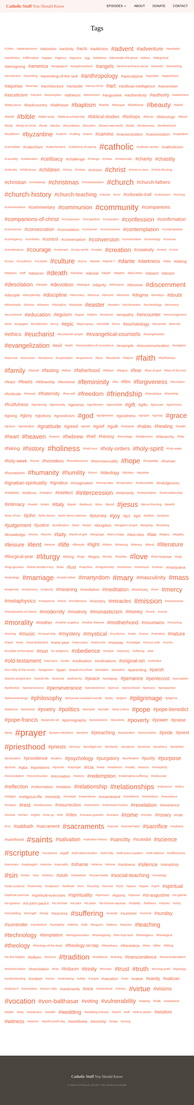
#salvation (68, 839)
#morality (19, 622)
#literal (149, 544)
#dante (126, 261)
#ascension (168, 86)
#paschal (58, 678)
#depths (119, 273)
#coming (179, 194)
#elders (92, 314)
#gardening (39, 404)
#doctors (107, 295)
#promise (144, 746)
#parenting (137, 670)
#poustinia (117, 720)
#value (137, 978)
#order (65, 660)
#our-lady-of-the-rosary (20, 669)
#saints (40, 839)
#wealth (50, 1012)
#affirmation (31, 57)
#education (38, 315)
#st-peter (90, 903)
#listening (121, 544)
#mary (123, 577)
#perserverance (33, 687)
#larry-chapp (115, 534)
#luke (60, 567)
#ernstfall (103, 324)
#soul (119, 886)
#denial (92, 273)
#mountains (153, 622)
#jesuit (109, 504)
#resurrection (68, 804)
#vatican (171, 978)
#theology (17, 945)
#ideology (109, 472)
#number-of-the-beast (19, 651)
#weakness (34, 1012)
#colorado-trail (138, 194)
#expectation (64, 358)
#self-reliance (155, 853)
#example (125, 345)
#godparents (104, 415)
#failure (128, 358)
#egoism (63, 314)
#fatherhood (87, 370)
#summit (145, 913)
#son (80, 886)
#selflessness (176, 853)
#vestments (70, 989)
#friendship (124, 394)
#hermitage (125, 436)
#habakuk (127, 426)
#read (100, 767)
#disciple (12, 295)
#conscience (13, 229)
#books (55, 125)
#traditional (99, 957)
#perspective (166, 687)
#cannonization (130, 134)
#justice (41, 525)
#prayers (82, 732)
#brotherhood (167, 125)
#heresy (106, 436)
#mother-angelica (67, 622)
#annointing (174, 66)
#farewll (33, 370)
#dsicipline (59, 304)
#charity (143, 158)
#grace (176, 415)
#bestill (9, 116)
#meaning (66, 589)
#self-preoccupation (130, 853)
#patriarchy (74, 678)
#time (146, 945)
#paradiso (118, 669)
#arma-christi (94, 86)
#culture (62, 261)
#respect (10, 805)
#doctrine (123, 295)
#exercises (27, 358)
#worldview (78, 1021)
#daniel (95, 261)
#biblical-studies (103, 116)
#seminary (12, 864)
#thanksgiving (101, 935)
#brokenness (146, 125)
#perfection (12, 687)
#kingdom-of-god (125, 525)
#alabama (99, 57)
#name (143, 633)
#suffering (87, 913)
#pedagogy (110, 678)
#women (33, 1021)
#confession (138, 219)
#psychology (79, 758)
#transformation (15, 969)
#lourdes (121, 556)
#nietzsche (98, 642)
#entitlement (39, 324)
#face (99, 358)
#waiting (144, 1001)
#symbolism (39, 924)
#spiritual (172, 886)
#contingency (13, 239)
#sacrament (47, 826)
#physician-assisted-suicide (83, 698)
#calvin (87, 134)
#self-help (106, 853)
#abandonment (27, 48)
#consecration (39, 229)
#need (9, 642)
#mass (179, 577)
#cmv (116, 194)
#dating (180, 261)
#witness (14, 1021)
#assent (36, 94)
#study (43, 913)
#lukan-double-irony (40, 567)
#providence (36, 758)
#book (43, 125)
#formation (177, 381)
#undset (35, 978)
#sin (11, 875)
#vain (124, 978)
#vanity (153, 978)
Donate (159, 6)
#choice (80, 169)
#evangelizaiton (153, 334)
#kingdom (103, 525)
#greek (85, 426)
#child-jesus (28, 169)
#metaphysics (20, 601)
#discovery (77, 295)
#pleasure (11, 709)
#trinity (89, 969)
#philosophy (46, 698)
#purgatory (107, 758)
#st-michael (59, 903)
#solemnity (34, 886)
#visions (162, 989)
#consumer (89, 229)
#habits (144, 426)
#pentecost (158, 678)
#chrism (95, 170)
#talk (84, 924)
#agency (60, 57)
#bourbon (89, 125)
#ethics (13, 334)
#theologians (144, 935)
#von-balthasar (58, 1001)
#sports (118, 895)
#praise (178, 720)
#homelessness (77, 460)
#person (113, 687)
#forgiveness (150, 381)
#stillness (150, 903)
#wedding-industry (96, 1012)
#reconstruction (37, 776)
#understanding (15, 978)
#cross (9, 261)
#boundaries (71, 125)
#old (150, 651)
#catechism (33, 147)
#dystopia (75, 304)
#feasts (25, 381)
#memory (140, 589)
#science (165, 839)
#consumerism (110, 229)
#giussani (157, 404)
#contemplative (172, 229)
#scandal (142, 839)
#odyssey (123, 651)
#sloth (62, 875)
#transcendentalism (173, 957)
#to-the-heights (15, 957)
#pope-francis (21, 720)
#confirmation (171, 219)
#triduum (70, 968)
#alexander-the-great (123, 57)
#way (20, 1012)
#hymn (92, 472)
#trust (122, 969)
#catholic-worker (148, 147)
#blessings (166, 117)
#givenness (174, 404)
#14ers (9, 48)
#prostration (13, 758)
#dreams (43, 304)
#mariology (12, 577)
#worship (98, 1021)
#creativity (144, 249)
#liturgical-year (19, 556)
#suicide (111, 913)
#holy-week (16, 460)
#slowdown (78, 875)
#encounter (149, 314)
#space (131, 886)
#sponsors (102, 895)
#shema (96, 864)
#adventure (150, 49)
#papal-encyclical (80, 669)
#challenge (75, 159)
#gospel (143, 415)
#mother (44, 622)
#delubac (76, 273)
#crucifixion (24, 261)
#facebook (113, 358)
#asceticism (16, 94)
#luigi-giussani (14, 567)
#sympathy (57, 924)
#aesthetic (173, 48)
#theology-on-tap (82, 945)
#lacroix (46, 534)
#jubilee (148, 515)
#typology (179, 969)
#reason (143, 767)
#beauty (159, 105)
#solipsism (52, 886)
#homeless (53, 460)
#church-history (28, 194)
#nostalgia (133, 642)
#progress (128, 746)
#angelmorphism (81, 66)
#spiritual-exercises (48, 895)
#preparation (126, 732)
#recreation (60, 776)
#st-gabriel (179, 895)
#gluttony (43, 415)
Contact (180, 6)
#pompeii (89, 709)
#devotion (62, 285)
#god (85, 416)
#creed (161, 249)
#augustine (112, 95)
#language (97, 534)
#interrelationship (170, 492)
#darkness (149, 261)
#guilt (112, 426)
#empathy (125, 314)
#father (66, 370)
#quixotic (58, 767)
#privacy (74, 746)
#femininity (93, 382)
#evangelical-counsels (113, 334)
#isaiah (33, 504)
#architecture (52, 86)
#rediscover (159, 776)
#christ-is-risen (138, 169)
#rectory (78, 776)
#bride (130, 125)
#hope (130, 461)
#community (116, 207)
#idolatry (128, 472)
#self (64, 853)
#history (34, 448)
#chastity (165, 159)
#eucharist (39, 334)
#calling (75, 134)
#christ (115, 170)
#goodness (125, 415)
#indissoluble (144, 483)
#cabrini (61, 134)
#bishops (131, 116)
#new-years (80, 642)
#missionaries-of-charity (21, 611)
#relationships (132, 787)
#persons (149, 687)
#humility (73, 472)
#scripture (22, 852)
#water (9, 1012)
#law (151, 534)
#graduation (26, 426)
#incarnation (124, 483)
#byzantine (37, 134)
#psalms (56, 758)
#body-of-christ (26, 125)
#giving (11, 415)
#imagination (82, 483)
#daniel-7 (109, 261)
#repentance (87, 796)
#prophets (177, 746)
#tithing (169, 945)
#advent (122, 48)
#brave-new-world (111, 125)
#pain (61, 670)
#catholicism (172, 147)
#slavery (47, 875)
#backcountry (35, 105)
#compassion (71, 219)
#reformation (42, 787)
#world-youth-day (53, 1021)
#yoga (113, 1021)
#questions (40, 767)
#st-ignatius (12, 903)
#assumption (53, 94)
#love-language (161, 556)
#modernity (52, 612)
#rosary (163, 814)
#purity (148, 758)
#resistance (131, 796)
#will (127, 1012)
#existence (45, 358)
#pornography (74, 720)
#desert (152, 273)
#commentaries (15, 207)
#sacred (112, 826)
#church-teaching (75, 194)
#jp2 (127, 516)
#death (57, 273)
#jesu (98, 504)
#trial (55, 969)
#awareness (180, 94)
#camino (104, 134)
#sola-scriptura (14, 886)
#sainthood (14, 839)
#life (63, 544)
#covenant (61, 249)
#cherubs (11, 169)
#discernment (165, 284)
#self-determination (84, 853)
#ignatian (143, 472)
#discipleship (31, 295)
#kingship (146, 525)
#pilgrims (171, 698)
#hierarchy (165, 436)
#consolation (68, 229)
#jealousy (85, 504)
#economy (172, 304)
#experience (84, 358)
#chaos (107, 158)
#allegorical (160, 57)
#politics (69, 709)
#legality (178, 534)
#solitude (68, 886)
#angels (105, 66)
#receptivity (159, 767)
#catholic (116, 147)
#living (68, 556)
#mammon (124, 567)
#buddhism (12, 134)
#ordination (82, 661)
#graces (10, 426)
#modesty (77, 611)
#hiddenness (144, 436)
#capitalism (180, 134)
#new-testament (37, 642)
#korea (33, 534)
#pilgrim (121, 698)
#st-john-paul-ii (36, 903)
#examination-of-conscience (95, 345)
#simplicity (170, 864)
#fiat (115, 381)
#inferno (29, 493)
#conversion (104, 239)
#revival (10, 814)
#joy (115, 516)
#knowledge (15, 534)
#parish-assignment (18, 678)
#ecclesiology (153, 304)
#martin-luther (66, 577)
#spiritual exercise (17, 895)
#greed (71, 426)
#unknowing (66, 978)
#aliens (145, 57)
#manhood (142, 567)
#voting (90, 1001)
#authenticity (136, 95)
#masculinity (151, 577)
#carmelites (12, 147)
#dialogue (83, 284)
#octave (108, 651)
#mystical (95, 634)
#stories (164, 903)
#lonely (107, 556)
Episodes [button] (117, 6)
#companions (156, 207)
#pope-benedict (170, 709)
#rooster (146, 814)
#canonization (158, 134)
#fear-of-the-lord (175, 370)
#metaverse (47, 601)
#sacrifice (155, 826)
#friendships (153, 393)
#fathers (108, 370)
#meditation (115, 589)
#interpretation (146, 492)
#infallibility (12, 492)
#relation (63, 787)
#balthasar (59, 105)
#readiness (114, 767)
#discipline (55, 295)
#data (167, 261)
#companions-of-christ (32, 219)
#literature (170, 544)
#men (155, 589)
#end (8, 324)
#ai (87, 58)
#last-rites (135, 534)
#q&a (22, 767)
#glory (26, 415)
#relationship (90, 786)
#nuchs (168, 642)
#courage (39, 249)
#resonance (169, 796)
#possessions (98, 720)
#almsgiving (15, 66)
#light (93, 544)
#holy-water (174, 448)
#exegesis (179, 345)
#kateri (87, 525)
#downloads (13, 304)
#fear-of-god (153, 370)
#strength (30, 913)
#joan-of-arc (13, 515)
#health (181, 426)
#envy (54, 324)
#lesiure (49, 544)
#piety (109, 698)
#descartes (135, 273)
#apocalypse (132, 76)
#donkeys (157, 295)
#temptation (51, 935)
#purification (130, 758)
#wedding (70, 1012)
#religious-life (30, 796)
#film (125, 381)
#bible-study (46, 116)
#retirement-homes (115, 805)
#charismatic (123, 158)
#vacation (109, 978)
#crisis (173, 249)
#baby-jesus (13, 105)
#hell (90, 436)
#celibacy (52, 159)
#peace (92, 678)
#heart (12, 436)
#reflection (16, 787)
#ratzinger (74, 767)
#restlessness (43, 805)
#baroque (118, 105)
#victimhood (104, 988)
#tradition (74, 957)
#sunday (163, 913)
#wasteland (171, 1001)
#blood (182, 116)
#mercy (172, 589)
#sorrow (107, 886)
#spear (143, 886)
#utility (81, 978)
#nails (132, 633)
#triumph (106, 969)
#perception (181, 678)
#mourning (174, 622)
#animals (157, 66)
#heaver (54, 436)
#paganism (45, 669)
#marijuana (175, 567)
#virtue (139, 989)
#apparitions (170, 75)
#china (67, 169)
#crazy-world (79, 249)
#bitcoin (148, 116)
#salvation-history (95, 839)
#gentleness (95, 404)
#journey (98, 515)
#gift (130, 405)
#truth (140, 968)
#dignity (99, 285)
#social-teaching (130, 875)
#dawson (11, 273)
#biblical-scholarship (71, 116)
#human (168, 461)
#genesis (76, 404)
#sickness (126, 864)
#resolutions (150, 796)
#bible (26, 116)
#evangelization (27, 345)
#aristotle (75, 86)
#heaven (34, 436)
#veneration (29, 988)
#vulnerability (118, 1001)
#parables (101, 669)
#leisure (14, 544)
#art (111, 86)
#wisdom (163, 1011)
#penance (132, 678)
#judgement (18, 525)
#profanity (111, 746)
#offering (138, 651)
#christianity (37, 182)
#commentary (41, 207)
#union (50, 978)
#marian (157, 567)
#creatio (96, 249)
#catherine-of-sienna (82, 147)
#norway (115, 642)
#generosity (57, 404)
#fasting (50, 370)
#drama (29, 304)
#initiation (45, 492)
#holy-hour (90, 448)
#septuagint (29, 864)
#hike (180, 436)
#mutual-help (47, 633)
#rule (178, 815)
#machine (85, 567)
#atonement (92, 94)
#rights (35, 814)
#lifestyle (78, 544)
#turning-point (161, 969)
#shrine (110, 864)
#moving (10, 633)
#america (38, 66)
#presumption (147, 732)
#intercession (94, 492)
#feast (10, 382)
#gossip (157, 415)
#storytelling (13, 913)
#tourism (50, 957)
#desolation (19, 284)
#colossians (163, 194)
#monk (150, 611)
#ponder (103, 709)
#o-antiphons (60, 651)
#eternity (174, 324)
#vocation (20, 1001)
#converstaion (131, 239)
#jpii (137, 516)
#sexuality (61, 864)
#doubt (174, 295)
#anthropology (99, 76)
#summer (128, 913)
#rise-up (48, 814)
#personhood (131, 687)
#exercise (11, 358)
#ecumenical (13, 314)
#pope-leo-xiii (50, 720)
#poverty (138, 720)
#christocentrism (93, 182)
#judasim (163, 515)
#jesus (127, 504)
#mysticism (117, 633)
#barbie (104, 105)
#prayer (30, 733)
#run (8, 826)
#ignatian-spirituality (26, 482)
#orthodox (154, 660)
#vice (88, 988)
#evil (57, 345)
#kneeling (162, 525)
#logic (81, 556)
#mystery (69, 634)
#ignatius (59, 482)
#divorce (93, 295)
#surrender (16, 924)
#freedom (91, 393)
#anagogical (59, 66)
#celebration (29, 158)
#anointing (30, 75)
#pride (166, 732)
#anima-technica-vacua (132, 66)
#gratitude (49, 426)
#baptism (84, 104)
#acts (82, 48)
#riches (23, 814)
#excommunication (153, 345)
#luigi (178, 556)
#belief (178, 105)
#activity (66, 49)
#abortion (48, 49)
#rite (60, 814)
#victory (120, 988)
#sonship (93, 886)
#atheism (73, 95)
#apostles (152, 75)
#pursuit (10, 767)
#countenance (14, 249)
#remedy (52, 796)
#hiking (12, 448)
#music (27, 634)
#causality (11, 158)
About (139, 6)
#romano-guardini (91, 814)
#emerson (106, 314)
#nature (176, 634)
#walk (157, 1001)
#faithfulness (167, 358)
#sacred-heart (130, 826)
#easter (95, 304)
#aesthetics (12, 57)
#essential (159, 324)
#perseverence (95, 687)
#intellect (64, 492)
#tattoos (111, 924)
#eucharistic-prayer (70, 334)
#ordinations (105, 661)
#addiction (99, 49)
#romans (112, 814)
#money (133, 611)
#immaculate (104, 483)
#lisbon (107, 544)
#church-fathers (153, 182)
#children (49, 170)
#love (139, 556)
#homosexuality (104, 461)
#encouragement (175, 314)
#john (29, 515)
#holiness (64, 448)
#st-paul (75, 903)
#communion (75, 207)
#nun (42, 651)
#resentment (109, 796)
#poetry (47, 709)
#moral (162, 611)
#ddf (23, 273)
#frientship (171, 393)
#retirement (91, 805)
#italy (58, 504)
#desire (168, 273)
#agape (47, 57)
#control (50, 239)
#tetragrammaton (77, 935)
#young (125, 1021)
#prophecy (160, 746)
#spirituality (80, 895)
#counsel (169, 239)
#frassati (29, 393)
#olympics (50, 660)
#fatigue (122, 370)
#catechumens (56, 147)
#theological (164, 935)
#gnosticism (64, 415)
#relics (179, 786)
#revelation (144, 805)
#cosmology (152, 239)
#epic (68, 324)
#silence (148, 864)
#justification (60, 525)
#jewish (170, 504)
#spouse (134, 895)
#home (34, 460)
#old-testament (23, 661)
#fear (136, 370)
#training (116, 957)
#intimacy (15, 504)
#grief (98, 426)
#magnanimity (104, 567)
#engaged (21, 324)
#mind (62, 601)
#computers (111, 219)
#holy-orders (115, 448)
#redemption (101, 776)
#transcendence (140, 957)
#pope (141, 709)
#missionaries (174, 601)
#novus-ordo (151, 642)
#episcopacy (85, 324)
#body (9, 125)
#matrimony (30, 589)
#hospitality (150, 460)
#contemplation (141, 229)
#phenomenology (16, 698)
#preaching (103, 732)
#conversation (73, 239)
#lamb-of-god (78, 534)
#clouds (105, 194)
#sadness (177, 826)
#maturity (47, 589)
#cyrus (82, 261)
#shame (79, 864)
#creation (118, 249)
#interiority (125, 493)
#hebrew (73, 436)
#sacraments (83, 826)
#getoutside (114, 404)
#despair (41, 284)
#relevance (164, 786)
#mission (148, 601)
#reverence (169, 805)
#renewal (69, 796)
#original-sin (132, 660)
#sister (25, 875)
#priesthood (25, 746)
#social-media (98, 875)
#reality (130, 767)
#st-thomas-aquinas (112, 903)
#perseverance (64, 688)
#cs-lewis (41, 261)
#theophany (110, 945)
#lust (71, 567)
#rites (71, 814)
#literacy (136, 544)
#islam (45, 504)
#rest (25, 805)
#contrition (32, 239)
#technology (21, 935)
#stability (135, 903)
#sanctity (120, 839)
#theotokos (130, 945)
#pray (8, 732)
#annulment (12, 75)
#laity (60, 534)
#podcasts (28, 709)
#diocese (135, 285)
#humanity (43, 472)
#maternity (12, 589)
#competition (91, 219)
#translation (39, 969)
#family (15, 370)
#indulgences (167, 483)
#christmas (63, 182)
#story (177, 903)
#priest (182, 732)
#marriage (38, 578)
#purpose (169, 758)
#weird (116, 1012)
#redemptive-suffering (133, 776)
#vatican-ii (11, 988)
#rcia (89, 767)
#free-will (69, 393)
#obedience (86, 651)
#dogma (140, 294)
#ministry (97, 601)
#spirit (155, 886)
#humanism (15, 473)
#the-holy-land (123, 935)
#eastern (113, 304)
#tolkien (34, 957)
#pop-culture (120, 709)
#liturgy (48, 556)
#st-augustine (156, 895)
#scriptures (49, 853)
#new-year (60, 642)
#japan (71, 504)
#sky (36, 875)
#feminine (66, 382)
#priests (57, 747)
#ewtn (69, 345)
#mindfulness (78, 601)
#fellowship (45, 382)
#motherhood (122, 622)
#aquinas (14, 86)
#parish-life (41, 678)
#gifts (143, 404)
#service (46, 864)
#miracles (119, 601)
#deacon (36, 273)
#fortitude (13, 394)
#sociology (159, 875)
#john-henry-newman (72, 515)
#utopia (93, 978)
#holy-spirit (148, 448)
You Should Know (35, 6)
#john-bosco (46, 515)
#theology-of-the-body (48, 945)
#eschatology (136, 324)
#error (116, 324)
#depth (106, 273)
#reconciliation (14, 776)
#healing (163, 426)
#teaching (147, 924)
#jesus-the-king (151, 504)
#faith (146, 357)
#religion (10, 796)
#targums (97, 924)
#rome (129, 815)
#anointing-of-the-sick (59, 76)
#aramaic (32, 86)
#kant (75, 525)
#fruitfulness (16, 404)
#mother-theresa (93, 622)
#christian (15, 182)
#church (120, 182)
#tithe (156, 945)
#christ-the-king (161, 169)
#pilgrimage (146, 698)
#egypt (79, 314)
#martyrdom (94, 577)
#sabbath (23, 826)
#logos (93, 556)
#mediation (89, 589)
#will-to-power (142, 1012)
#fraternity (49, 393)
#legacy (164, 534)
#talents (72, 924)
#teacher (126, 924)
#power (160, 719)
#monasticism (106, 612)
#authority (159, 94)
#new (19, 642)
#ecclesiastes (131, 304)
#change (93, 158)
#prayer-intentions (61, 732)
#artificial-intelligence (137, 86)
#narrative (158, 633)
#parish (156, 669)
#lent (34, 544)
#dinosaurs (116, 284)
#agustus (75, 57)
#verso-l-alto (48, 988)
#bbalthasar (136, 105)
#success (59, 913)
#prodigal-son (92, 746)
